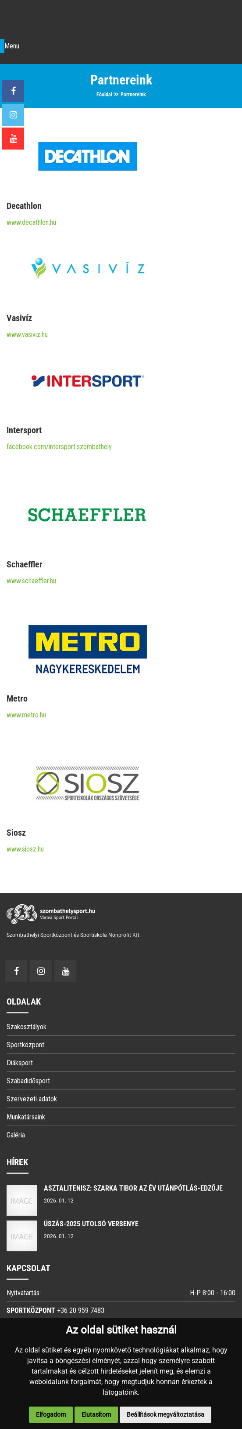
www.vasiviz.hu (27, 334)
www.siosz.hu (25, 849)
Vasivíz (19, 318)
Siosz (16, 832)
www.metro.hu (26, 715)
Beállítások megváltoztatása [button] (165, 1414)
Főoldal (104, 94)
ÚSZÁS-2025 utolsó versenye (91, 1224)
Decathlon (24, 206)
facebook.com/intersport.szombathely (59, 446)
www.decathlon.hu (31, 222)
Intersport (24, 430)
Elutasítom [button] (96, 1414)
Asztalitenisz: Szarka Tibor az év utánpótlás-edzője (133, 1188)
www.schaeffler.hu (31, 581)
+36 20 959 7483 (80, 1310)
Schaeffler (25, 564)
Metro (17, 698)
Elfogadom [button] (51, 1414)
